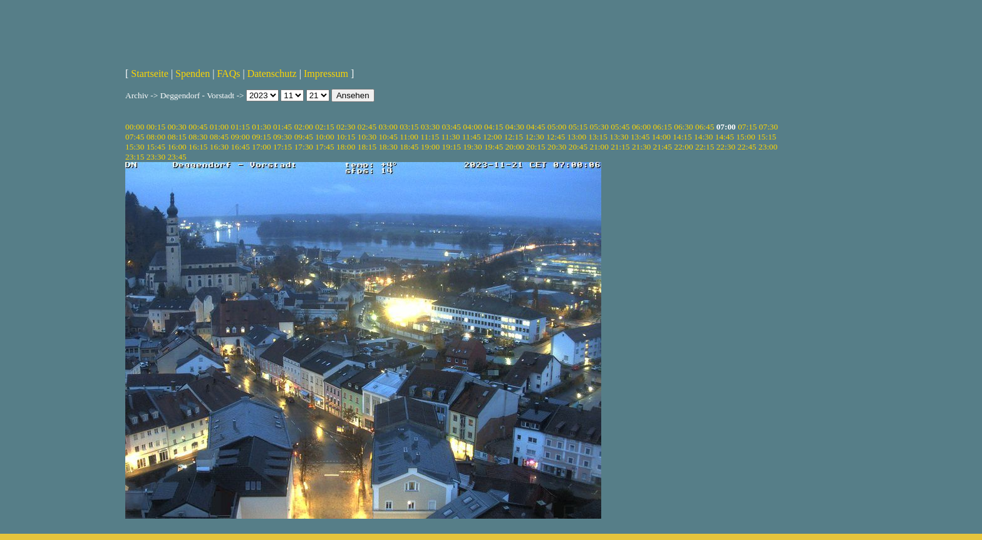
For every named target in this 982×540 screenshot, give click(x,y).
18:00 (345, 146)
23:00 (767, 146)
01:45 (282, 126)
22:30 (725, 146)
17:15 (282, 146)
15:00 (745, 136)
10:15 (345, 136)
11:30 (451, 136)
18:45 (409, 146)
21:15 (620, 146)
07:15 (747, 126)
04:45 (535, 126)
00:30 (176, 126)
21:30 (641, 146)
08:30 (198, 136)
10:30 (367, 136)
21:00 (598, 146)
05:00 (556, 126)
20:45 (578, 146)
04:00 (472, 126)
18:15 (367, 146)
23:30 (156, 156)
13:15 (598, 136)
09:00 (240, 136)
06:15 (662, 126)
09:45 (303, 136)
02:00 (303, 126)
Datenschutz (272, 73)
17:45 (324, 146)
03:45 (451, 126)
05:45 (620, 126)
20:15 (535, 146)
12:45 (555, 136)
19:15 (451, 146)
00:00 (134, 126)
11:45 (471, 136)
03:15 (409, 126)
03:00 (387, 126)
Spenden (192, 73)
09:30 (282, 136)
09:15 (261, 136)
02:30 (345, 126)
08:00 (156, 136)
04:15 (493, 126)
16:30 (219, 146)
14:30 (703, 136)
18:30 (387, 146)
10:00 (324, 136)
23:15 (134, 156)
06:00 (641, 126)
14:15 (682, 136)
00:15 (156, 126)
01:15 (240, 126)
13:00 (576, 136)
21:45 (662, 146)
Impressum (326, 73)
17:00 (261, 146)
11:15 (429, 136)
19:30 (472, 146)
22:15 (704, 146)
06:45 (704, 126)
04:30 (514, 126)
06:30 (683, 126)
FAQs (228, 73)
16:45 (240, 146)
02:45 (367, 126)
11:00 (409, 136)
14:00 (661, 136)
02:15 (324, 126)
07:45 (134, 136)
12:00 (492, 136)
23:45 (176, 156)
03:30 (430, 126)
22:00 (683, 146)
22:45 (746, 146)
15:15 (766, 136)
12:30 (534, 136)
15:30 (134, 146)
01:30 (261, 126)
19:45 (493, 146)
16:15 (198, 146)
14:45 (724, 136)
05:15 (578, 126)
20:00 (514, 146)
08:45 (219, 136)
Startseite (149, 73)
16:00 (176, 146)
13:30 (618, 136)
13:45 (640, 136)
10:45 (387, 136)
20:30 (556, 146)
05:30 (598, 126)
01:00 (219, 126)
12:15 (513, 136)
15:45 (156, 146)
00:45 (198, 126)
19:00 (430, 146)
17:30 (303, 146)
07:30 (768, 126)
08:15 (176, 136)
